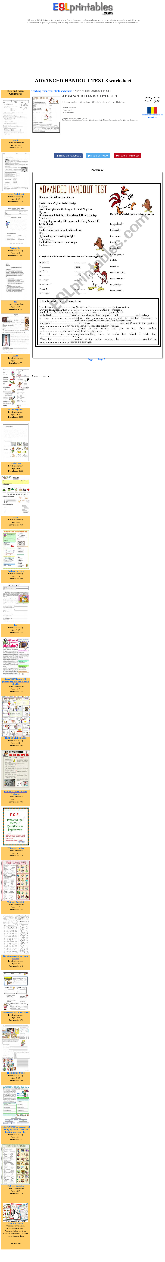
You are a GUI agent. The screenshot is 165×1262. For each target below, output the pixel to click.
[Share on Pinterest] (127, 155)
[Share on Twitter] (98, 155)
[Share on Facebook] (68, 155)
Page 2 (101, 359)
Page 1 (91, 359)
